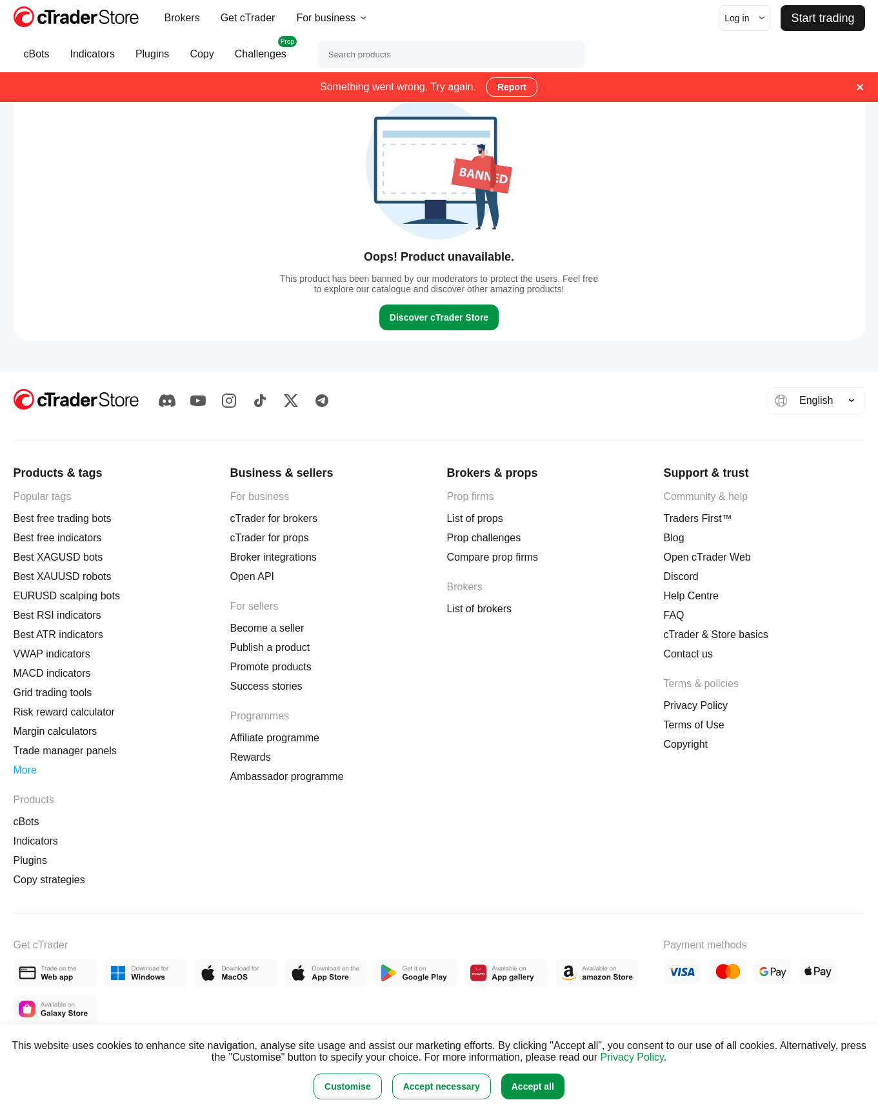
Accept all (533, 1086)
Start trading (822, 18)
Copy (201, 60)
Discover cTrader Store (439, 317)
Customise (347, 1086)
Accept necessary (441, 1086)
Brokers (182, 17)
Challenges (260, 54)
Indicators (92, 60)
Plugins (152, 60)
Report (511, 87)
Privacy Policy (631, 1057)
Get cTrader (248, 17)
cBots (37, 60)
